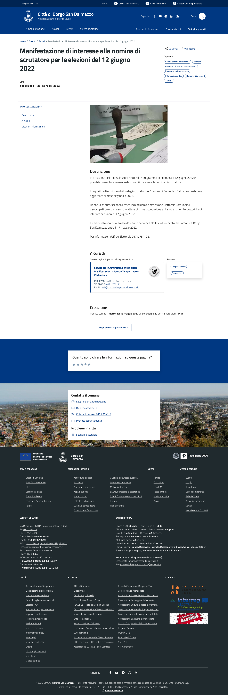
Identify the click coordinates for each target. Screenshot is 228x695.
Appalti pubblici (81, 491)
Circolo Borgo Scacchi (84, 595)
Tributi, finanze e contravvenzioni (126, 496)
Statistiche (31, 656)
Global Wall (79, 590)
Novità (32, 41)
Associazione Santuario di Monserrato (136, 618)
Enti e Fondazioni (34, 496)
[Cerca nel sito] (202, 16)
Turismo (113, 501)
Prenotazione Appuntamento (40, 609)
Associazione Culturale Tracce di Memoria (137, 604)
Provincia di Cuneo (127, 637)
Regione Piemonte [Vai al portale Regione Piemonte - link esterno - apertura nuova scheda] (30, 3)
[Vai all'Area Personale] (187, 3)
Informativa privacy (35, 632)
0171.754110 (31, 533)
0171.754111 (30, 529)
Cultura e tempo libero (84, 505)
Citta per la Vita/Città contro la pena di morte (95, 642)
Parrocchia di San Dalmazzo (87, 623)
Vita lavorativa (117, 505)
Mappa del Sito (33, 660)
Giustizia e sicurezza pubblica (124, 477)
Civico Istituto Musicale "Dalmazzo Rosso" (94, 609)
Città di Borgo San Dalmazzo (66, 14)
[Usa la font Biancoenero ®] (126, 3)
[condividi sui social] (171, 48)
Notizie (157, 477)
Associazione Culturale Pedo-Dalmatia (92, 646)
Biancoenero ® (125, 687)
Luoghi (189, 482)
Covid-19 (158, 487)
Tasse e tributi (160, 491)
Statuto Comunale (34, 628)
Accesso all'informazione (147, 29)
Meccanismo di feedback (37, 595)
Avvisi (42, 41)
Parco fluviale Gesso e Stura (87, 600)
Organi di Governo (34, 477)
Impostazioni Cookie (35, 642)
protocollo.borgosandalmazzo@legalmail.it (46, 543)
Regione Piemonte (127, 628)
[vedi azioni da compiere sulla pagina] (187, 48)
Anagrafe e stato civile (84, 487)
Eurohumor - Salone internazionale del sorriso (96, 628)
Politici (29, 505)
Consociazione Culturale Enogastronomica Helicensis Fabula (147, 609)
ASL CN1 (122, 642)
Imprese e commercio (120, 482)
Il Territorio (191, 487)
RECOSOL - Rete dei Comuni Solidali (91, 604)
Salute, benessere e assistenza (125, 491)
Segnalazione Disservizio (37, 614)
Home (23, 41)
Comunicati (159, 482)
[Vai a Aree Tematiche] (155, 3)
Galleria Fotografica (195, 491)
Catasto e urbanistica (84, 501)
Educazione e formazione (86, 510)
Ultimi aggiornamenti (36, 651)
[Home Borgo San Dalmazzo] (58, 16)
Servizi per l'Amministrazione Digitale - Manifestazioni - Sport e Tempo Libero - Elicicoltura (116, 271)
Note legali (31, 637)
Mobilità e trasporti (119, 487)
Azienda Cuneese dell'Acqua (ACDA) (135, 586)
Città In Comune (176, 683)
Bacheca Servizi (33, 623)
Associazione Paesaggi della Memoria (136, 600)
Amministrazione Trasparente (40, 586)
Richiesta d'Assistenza (36, 618)
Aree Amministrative (36, 482)
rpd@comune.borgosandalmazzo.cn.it (140, 561)
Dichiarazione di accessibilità (39, 590)
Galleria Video (192, 496)
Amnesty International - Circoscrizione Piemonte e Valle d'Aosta (105, 637)
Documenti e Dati (34, 491)
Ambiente (78, 482)
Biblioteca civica (161, 496)
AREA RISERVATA (112, 690)
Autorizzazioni (80, 496)
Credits (29, 646)
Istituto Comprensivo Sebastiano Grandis (137, 623)
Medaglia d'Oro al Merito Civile (54, 19)
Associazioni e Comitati (197, 510)
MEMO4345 (124, 632)
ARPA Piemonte (125, 646)
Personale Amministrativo (38, 501)
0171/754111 (113, 284)
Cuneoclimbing (81, 632)
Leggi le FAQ (32, 604)
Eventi (189, 477)
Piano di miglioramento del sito (40, 600)
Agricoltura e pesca (83, 477)
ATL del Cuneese (82, 586)
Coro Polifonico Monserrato (131, 590)
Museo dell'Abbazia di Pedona (88, 614)
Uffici (28, 487)
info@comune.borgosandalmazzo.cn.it (120, 287)
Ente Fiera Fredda (82, 618)
